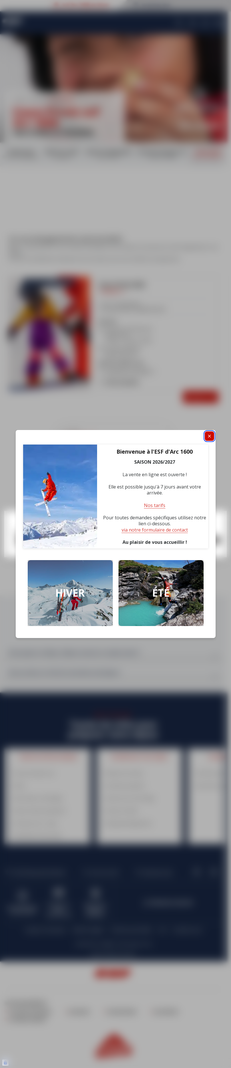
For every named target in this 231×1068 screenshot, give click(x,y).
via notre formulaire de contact (155, 530)
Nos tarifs (154, 505)
